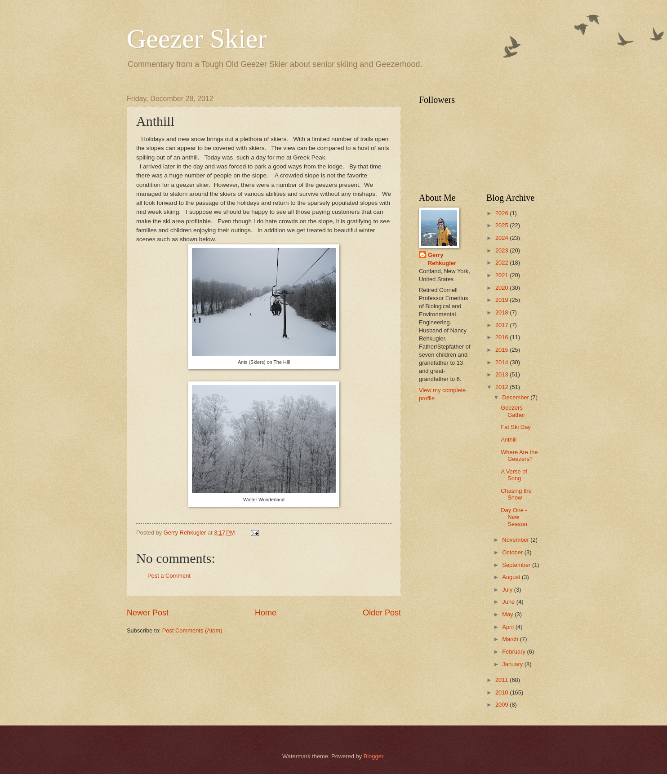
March (511, 639)
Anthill (508, 439)
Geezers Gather (513, 411)
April (508, 627)
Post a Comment (169, 575)
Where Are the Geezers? (519, 455)
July (508, 589)
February (514, 651)
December (516, 397)
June (509, 601)
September (517, 565)
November (516, 539)
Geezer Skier (197, 38)
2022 (502, 262)
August (512, 577)
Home (265, 612)
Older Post (382, 612)
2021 (502, 275)
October (513, 552)
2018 (502, 312)
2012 (502, 387)
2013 (502, 374)
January (513, 664)
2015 (502, 349)
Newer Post (148, 612)
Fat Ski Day (516, 427)
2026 (502, 213)
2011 (502, 680)
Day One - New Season (514, 517)
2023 (502, 250)
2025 (502, 225)
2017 (502, 325)
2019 (502, 299)
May (508, 614)
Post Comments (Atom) (192, 630)
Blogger (373, 756)
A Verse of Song (514, 475)
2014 (502, 362)
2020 (502, 287)
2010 (502, 692)
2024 (502, 237)
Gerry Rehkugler (442, 259)
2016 (502, 337)
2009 (502, 704)
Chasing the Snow (516, 494)
